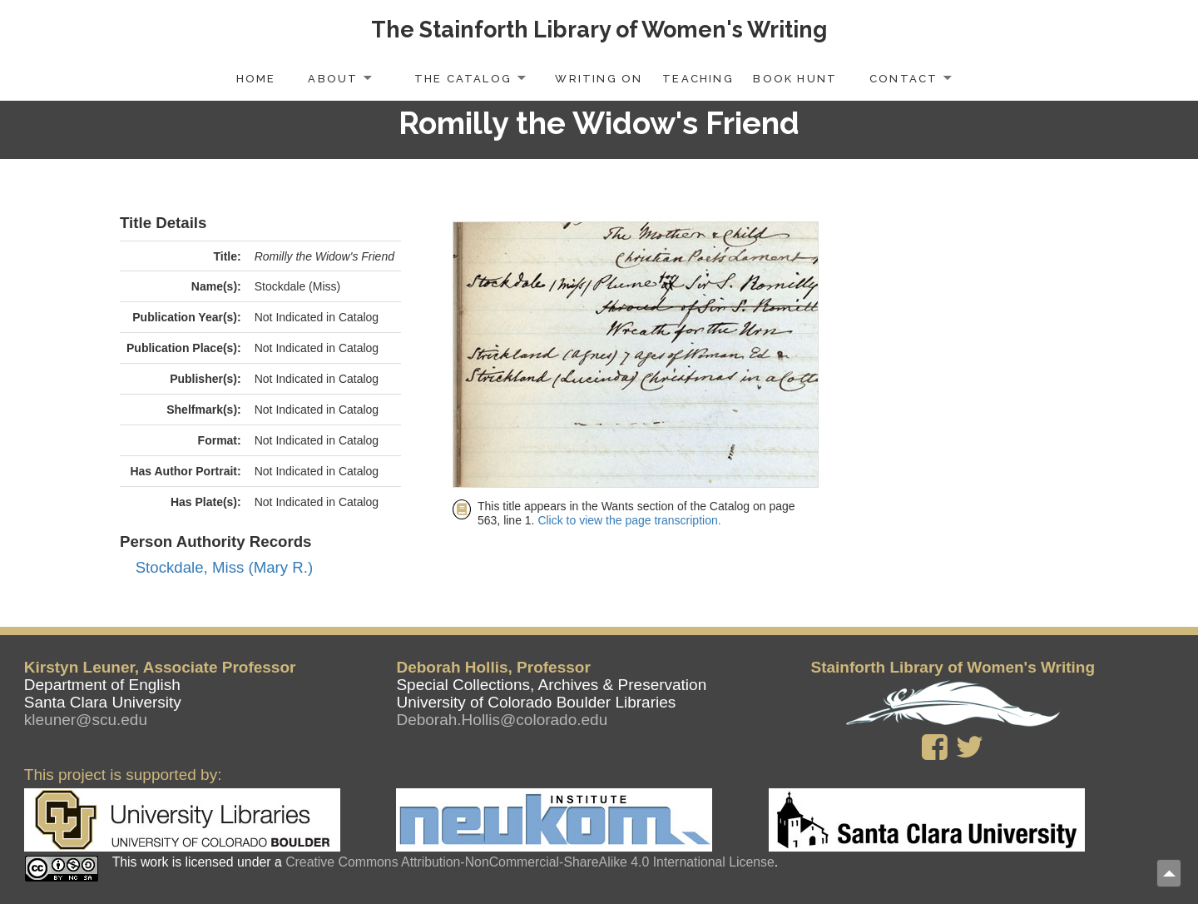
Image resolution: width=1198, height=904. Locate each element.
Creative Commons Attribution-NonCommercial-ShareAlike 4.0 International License (530, 862)
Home (256, 78)
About (333, 78)
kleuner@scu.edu (85, 719)
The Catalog (463, 78)
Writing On (598, 78)
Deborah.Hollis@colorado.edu (501, 719)
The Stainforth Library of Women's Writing (599, 29)
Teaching (698, 78)
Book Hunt (795, 78)
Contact (903, 78)
